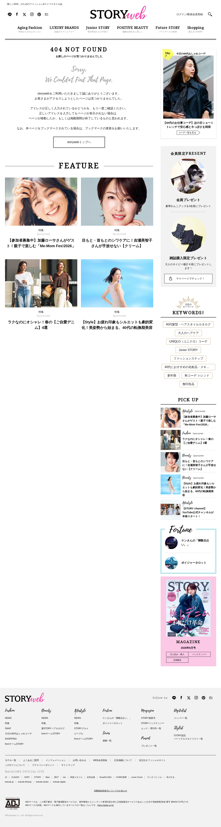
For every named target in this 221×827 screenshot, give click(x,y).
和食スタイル (76, 777)
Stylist (178, 728)
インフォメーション (56, 760)
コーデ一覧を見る (187, 132)
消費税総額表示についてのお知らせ (110, 791)
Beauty (46, 710)
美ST (56, 777)
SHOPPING (11, 738)
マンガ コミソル (154, 777)
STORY (37, 777)
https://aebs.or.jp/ (105, 805)
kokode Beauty (25, 782)
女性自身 (91, 777)
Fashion (10, 710)
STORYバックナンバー (152, 723)
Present (145, 738)
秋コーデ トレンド (197, 375)
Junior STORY (188, 350)
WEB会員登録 (100, 760)
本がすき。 (171, 777)
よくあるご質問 (31, 760)
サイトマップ (68, 765)
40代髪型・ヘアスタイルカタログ (188, 324)
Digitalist (180, 710)
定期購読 (177, 660)
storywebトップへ (79, 142)
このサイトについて (15, 765)
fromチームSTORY (14, 744)
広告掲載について (123, 760)
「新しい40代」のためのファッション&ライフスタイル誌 (33, 4)
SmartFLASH (105, 777)
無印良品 (188, 384)
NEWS (8, 718)
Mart (48, 777)
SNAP (8, 728)
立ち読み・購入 (177, 654)
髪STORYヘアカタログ (53, 728)
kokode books (42, 782)
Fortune (107, 710)
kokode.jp (9, 782)
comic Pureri (136, 777)
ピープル (78, 733)
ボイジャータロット (193, 562)
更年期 (171, 375)
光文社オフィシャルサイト (152, 760)
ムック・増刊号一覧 (151, 728)
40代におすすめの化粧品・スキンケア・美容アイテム (190, 367)
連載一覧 (107, 740)
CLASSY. (15, 777)
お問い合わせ (79, 760)
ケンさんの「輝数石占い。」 (117, 718)
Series (106, 733)
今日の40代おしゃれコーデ (18, 733)
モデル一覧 (10, 760)
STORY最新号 (148, 718)
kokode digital (59, 782)
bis (64, 777)
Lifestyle (80, 710)
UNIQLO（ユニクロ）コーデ (188, 341)
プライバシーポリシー (43, 765)
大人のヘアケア (188, 332)
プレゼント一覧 (149, 746)
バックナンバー (199, 654)
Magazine (147, 710)
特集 (7, 723)
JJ (6, 777)
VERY (27, 777)
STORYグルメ (81, 728)
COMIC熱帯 (121, 777)
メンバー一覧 (180, 718)
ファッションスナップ (188, 358)
